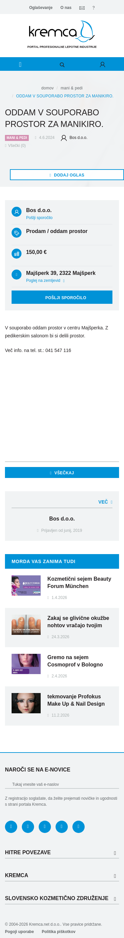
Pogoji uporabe (19, 931)
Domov (47, 88)
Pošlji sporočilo (39, 217)
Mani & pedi (72, 88)
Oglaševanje (41, 7)
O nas (66, 7)
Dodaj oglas (67, 175)
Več (105, 502)
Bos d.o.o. (74, 137)
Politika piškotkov (58, 931)
